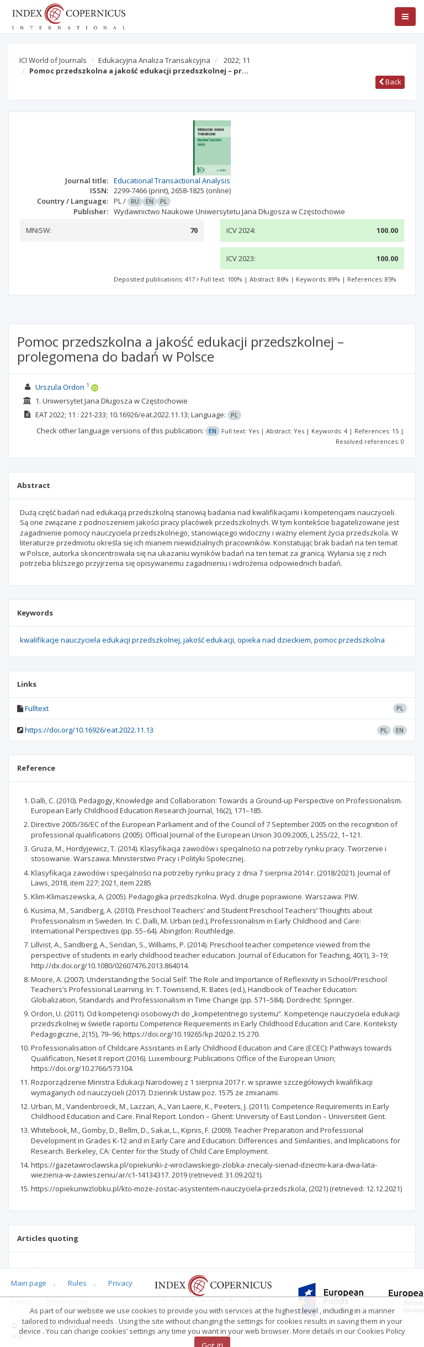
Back (390, 82)
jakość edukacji (208, 640)
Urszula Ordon (59, 387)
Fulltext (37, 708)
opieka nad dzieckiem (274, 640)
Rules (77, 1283)
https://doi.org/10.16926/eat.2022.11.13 (89, 730)
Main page (28, 1283)
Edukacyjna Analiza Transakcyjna (154, 60)
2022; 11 (237, 60)
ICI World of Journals (53, 60)
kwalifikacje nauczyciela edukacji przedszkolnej (100, 640)
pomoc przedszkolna (349, 640)
